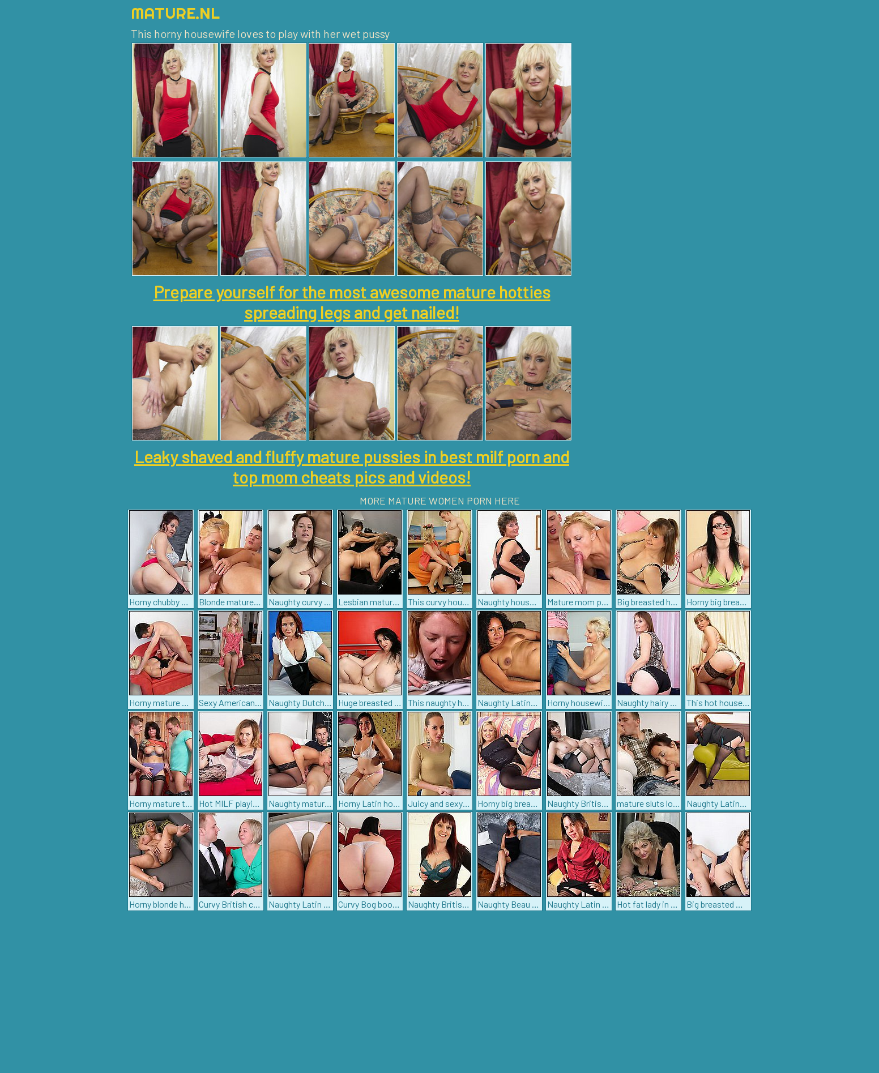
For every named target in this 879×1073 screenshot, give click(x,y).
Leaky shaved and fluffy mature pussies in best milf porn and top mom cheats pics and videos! (351, 466)
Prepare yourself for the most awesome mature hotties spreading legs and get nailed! (352, 301)
